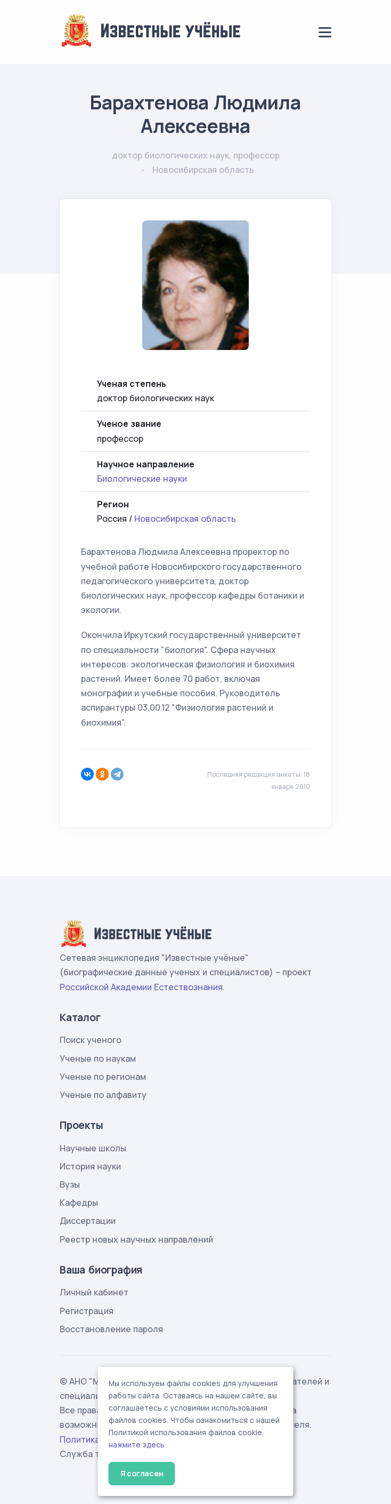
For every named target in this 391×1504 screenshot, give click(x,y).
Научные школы (93, 1148)
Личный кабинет (94, 1292)
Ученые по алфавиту (103, 1095)
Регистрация (86, 1311)
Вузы (70, 1184)
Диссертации (88, 1221)
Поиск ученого (90, 1040)
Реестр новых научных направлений (136, 1239)
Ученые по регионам (103, 1077)
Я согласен (142, 1473)
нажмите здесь (137, 1445)
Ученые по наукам (98, 1058)
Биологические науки (142, 478)
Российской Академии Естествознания (141, 987)
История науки (90, 1166)
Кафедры (79, 1202)
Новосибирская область (185, 518)
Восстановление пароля (111, 1329)
